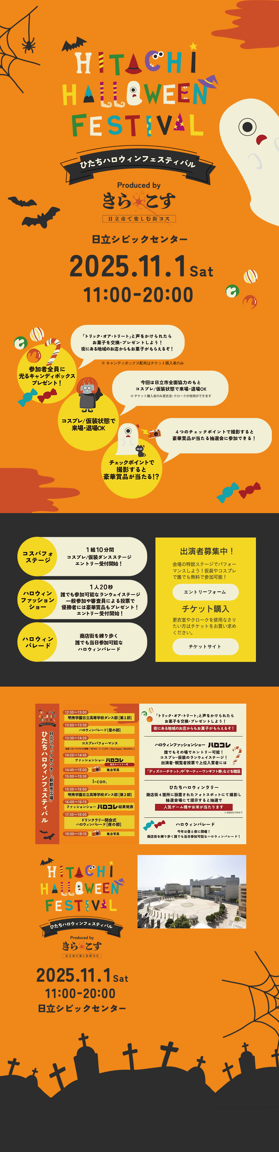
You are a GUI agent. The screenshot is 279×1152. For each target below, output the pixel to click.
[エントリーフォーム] (206, 592)
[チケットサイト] (206, 646)
